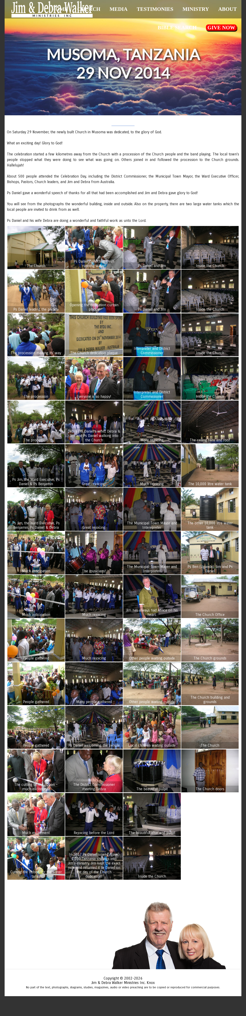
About (227, 9)
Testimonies (155, 9)
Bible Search (177, 27)
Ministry (195, 9)
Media (119, 9)
